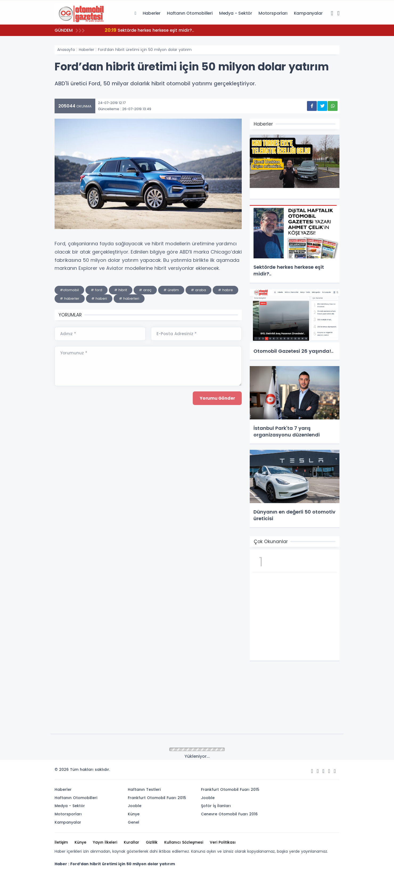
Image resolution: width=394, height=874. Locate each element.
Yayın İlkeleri (105, 842)
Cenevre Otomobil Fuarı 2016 (229, 814)
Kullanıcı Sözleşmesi (183, 842)
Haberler (152, 13)
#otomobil (69, 289)
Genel (133, 822)
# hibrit (120, 289)
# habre (225, 289)
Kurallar (131, 842)
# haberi (99, 298)
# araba (198, 289)
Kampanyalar (308, 13)
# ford (96, 289)
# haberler (69, 298)
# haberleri (129, 298)
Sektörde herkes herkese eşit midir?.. (151, 30)
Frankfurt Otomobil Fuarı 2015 (157, 797)
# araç (145, 289)
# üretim (171, 289)
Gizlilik (152, 842)
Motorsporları (272, 13)
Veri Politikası (223, 842)
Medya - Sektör (235, 13)
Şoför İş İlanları (216, 805)
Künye (133, 814)
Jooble (134, 805)
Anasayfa (66, 49)
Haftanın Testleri (144, 789)
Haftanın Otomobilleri (190, 13)
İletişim (61, 842)
